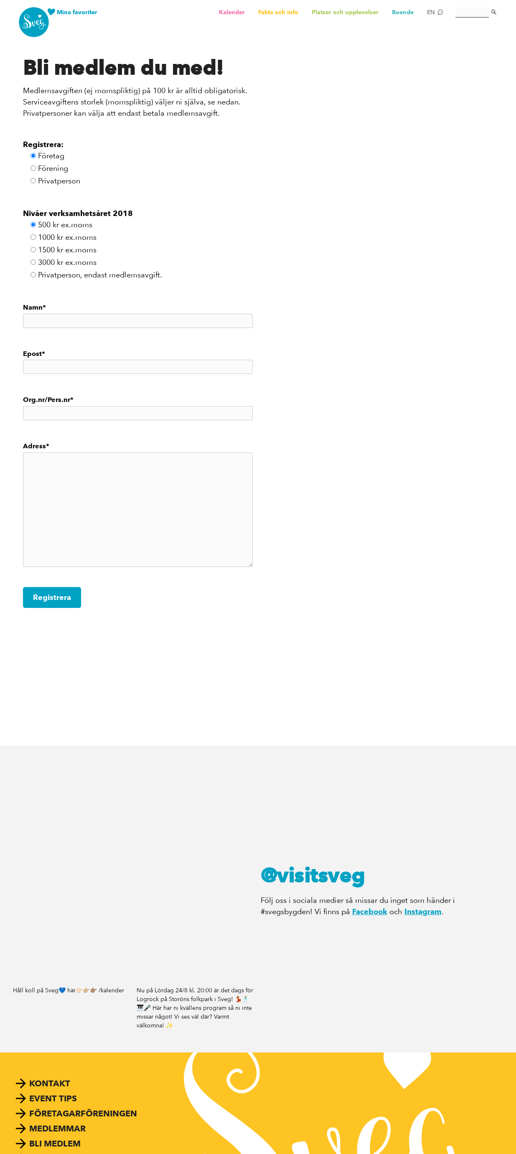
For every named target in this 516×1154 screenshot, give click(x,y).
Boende (403, 12)
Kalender (232, 12)
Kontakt (49, 1083)
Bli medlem (55, 1144)
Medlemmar (57, 1128)
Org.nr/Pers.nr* (138, 408)
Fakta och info (278, 12)
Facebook (369, 911)
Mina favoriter (77, 12)
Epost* (138, 362)
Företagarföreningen (83, 1113)
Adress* (138, 504)
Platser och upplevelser (345, 12)
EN (431, 12)
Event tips (53, 1098)
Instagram (423, 911)
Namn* (138, 315)
